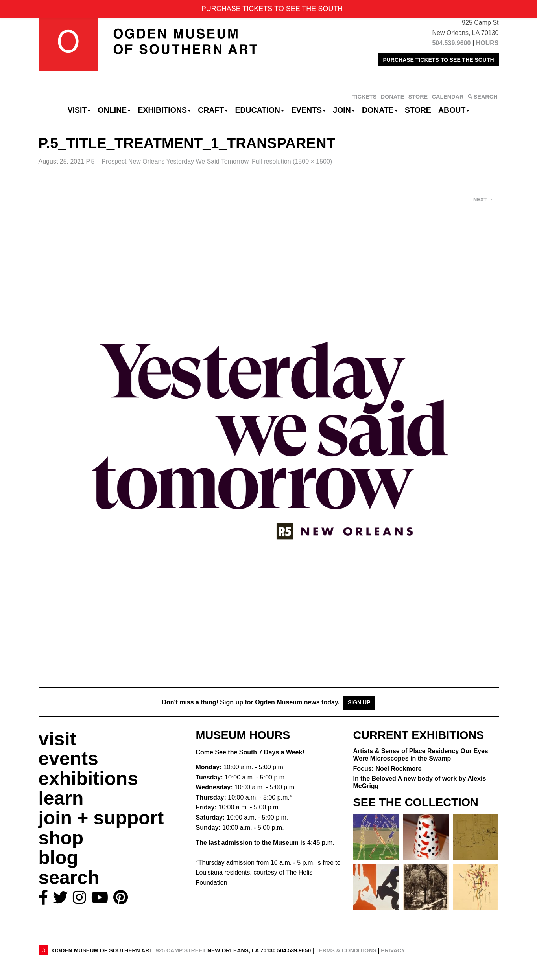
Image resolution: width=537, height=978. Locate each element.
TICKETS (364, 97)
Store (418, 110)
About (453, 110)
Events (308, 110)
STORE (418, 97)
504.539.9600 (451, 43)
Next (483, 199)
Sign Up (359, 702)
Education (259, 110)
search (69, 877)
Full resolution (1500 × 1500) (292, 161)
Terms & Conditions (346, 950)
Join (344, 110)
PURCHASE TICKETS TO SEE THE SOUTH (438, 60)
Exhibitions (164, 110)
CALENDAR (448, 97)
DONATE (392, 97)
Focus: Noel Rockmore (387, 768)
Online (114, 110)
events (68, 758)
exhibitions (88, 778)
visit (57, 738)
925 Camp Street (181, 950)
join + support (101, 817)
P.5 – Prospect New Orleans (167, 161)
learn (61, 798)
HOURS (487, 43)
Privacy (393, 950)
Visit (79, 110)
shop (61, 837)
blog (58, 857)
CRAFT (213, 110)
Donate (380, 110)
